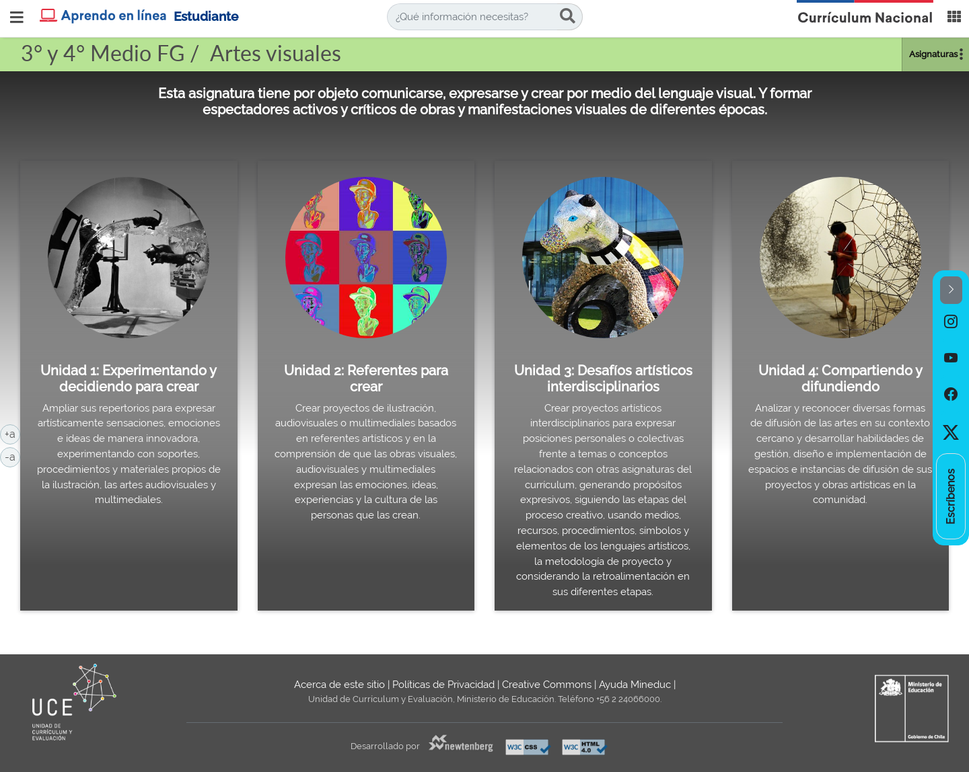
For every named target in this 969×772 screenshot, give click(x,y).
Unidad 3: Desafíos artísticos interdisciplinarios (603, 378)
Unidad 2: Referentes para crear (366, 378)
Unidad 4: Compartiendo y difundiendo (840, 378)
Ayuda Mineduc (635, 685)
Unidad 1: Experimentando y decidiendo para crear (128, 378)
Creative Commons (546, 685)
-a (12, 456)
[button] (951, 290)
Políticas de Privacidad (443, 685)
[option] (951, 322)
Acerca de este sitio (339, 685)
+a (12, 433)
